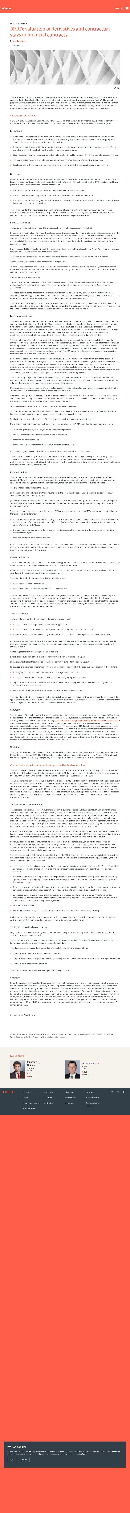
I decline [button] (24, 1459)
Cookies (26, 1098)
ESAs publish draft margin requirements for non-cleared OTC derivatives (86, 720)
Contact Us (89, 1092)
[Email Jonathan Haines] (44, 1076)
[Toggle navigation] (127, 8)
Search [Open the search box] (118, 8)
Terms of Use (48, 1092)
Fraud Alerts (48, 1098)
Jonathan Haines (20, 41)
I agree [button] (12, 1459)
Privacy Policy (69, 1092)
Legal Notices (48, 1103)
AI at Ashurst (69, 1103)
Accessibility (27, 1092)
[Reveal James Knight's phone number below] (99, 1072)
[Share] (114, 88)
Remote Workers (70, 1098)
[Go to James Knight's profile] (90, 1064)
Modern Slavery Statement (31, 1103)
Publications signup (92, 1098)
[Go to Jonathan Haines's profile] (33, 1063)
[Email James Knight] (99, 1074)
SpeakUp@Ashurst (29, 1109)
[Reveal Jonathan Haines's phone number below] (44, 1073)
